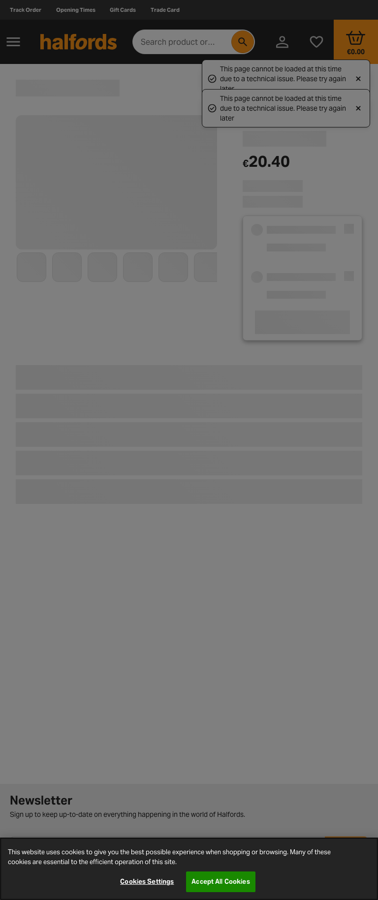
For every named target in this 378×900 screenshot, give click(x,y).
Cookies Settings (147, 881)
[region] (189, 869)
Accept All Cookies (220, 881)
